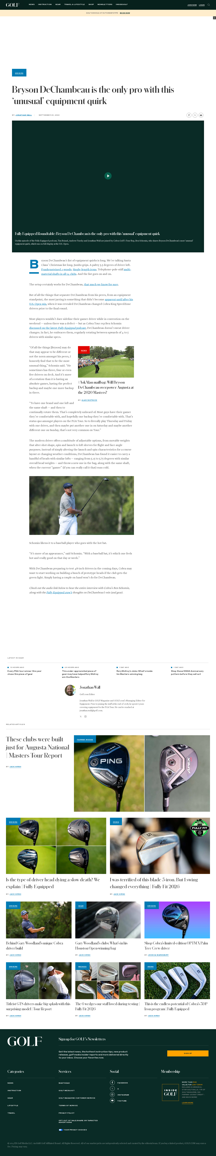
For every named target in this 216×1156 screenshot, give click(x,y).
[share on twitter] (195, 115)
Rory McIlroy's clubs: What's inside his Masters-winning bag (135, 672)
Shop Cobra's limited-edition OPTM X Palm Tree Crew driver (176, 945)
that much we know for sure (101, 284)
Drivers (19, 73)
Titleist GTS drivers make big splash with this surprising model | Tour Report (38, 1006)
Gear (54, 5)
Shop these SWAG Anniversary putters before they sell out (187, 672)
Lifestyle (13, 1105)
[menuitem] (118, 5)
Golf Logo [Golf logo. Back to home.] (13, 5)
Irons (116, 822)
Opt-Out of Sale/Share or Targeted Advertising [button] (78, 1121)
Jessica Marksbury (158, 955)
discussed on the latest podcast (57, 328)
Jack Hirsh (15, 766)
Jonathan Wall (24, 115)
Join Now (192, 5)
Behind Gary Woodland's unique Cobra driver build (34, 945)
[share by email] (201, 115)
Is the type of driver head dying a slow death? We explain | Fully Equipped (53, 883)
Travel (11, 1113)
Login (202, 5)
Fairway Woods (85, 739)
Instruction (41, 5)
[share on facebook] (189, 115)
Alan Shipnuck (89, 400)
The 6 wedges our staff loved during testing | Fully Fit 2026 (107, 1006)
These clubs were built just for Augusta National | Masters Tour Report (37, 747)
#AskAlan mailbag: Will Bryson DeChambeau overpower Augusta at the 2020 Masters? (106, 387)
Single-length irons (84, 269)
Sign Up (188, 1053)
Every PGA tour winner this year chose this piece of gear (24, 672)
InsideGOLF (118, 5)
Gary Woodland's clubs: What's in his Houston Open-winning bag (101, 945)
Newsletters (101, 5)
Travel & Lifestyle (70, 5)
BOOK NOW (125, 13)
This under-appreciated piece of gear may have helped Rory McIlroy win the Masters (80, 674)
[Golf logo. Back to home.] (25, 1041)
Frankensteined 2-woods (56, 269)
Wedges (82, 967)
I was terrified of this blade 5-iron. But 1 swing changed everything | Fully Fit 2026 (154, 883)
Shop (87, 5)
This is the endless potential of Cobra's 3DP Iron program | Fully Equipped (175, 1006)
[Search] (209, 5)
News (28, 5)
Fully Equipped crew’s (59, 592)
